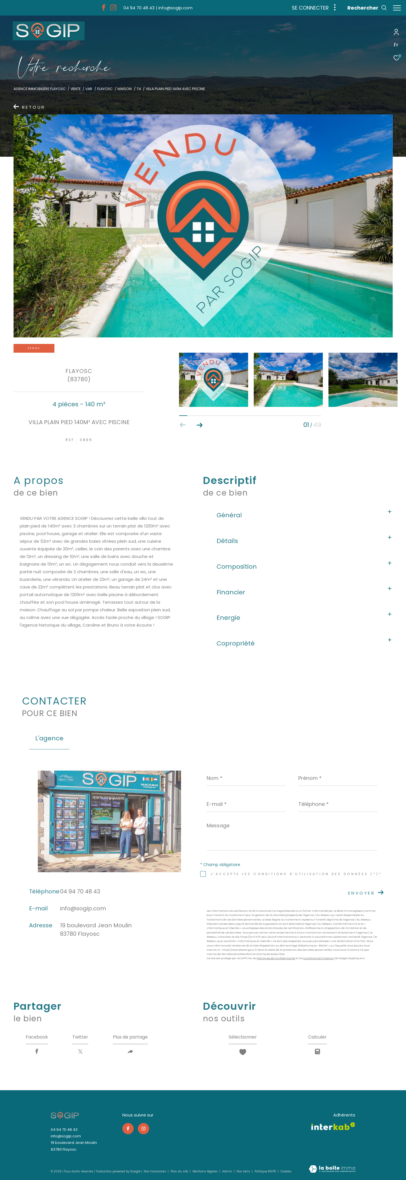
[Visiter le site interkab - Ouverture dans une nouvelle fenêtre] (333, 1126)
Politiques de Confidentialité (276, 958)
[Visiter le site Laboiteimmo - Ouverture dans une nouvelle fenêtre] (332, 1169)
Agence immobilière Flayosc (40, 88)
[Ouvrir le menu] (397, 8)
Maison (125, 88)
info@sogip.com (83, 908)
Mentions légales (206, 1171)
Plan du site (180, 1171)
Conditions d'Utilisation (318, 958)
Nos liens (244, 1171)
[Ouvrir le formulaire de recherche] (364, 8)
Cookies (286, 1171)
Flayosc (105, 88)
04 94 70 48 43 (80, 891)
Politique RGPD (265, 1171)
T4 (139, 88)
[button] (200, 425)
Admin (227, 1171)
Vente (75, 88)
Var (88, 88)
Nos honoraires (155, 1171)
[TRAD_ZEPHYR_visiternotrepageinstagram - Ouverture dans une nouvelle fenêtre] (112, 9)
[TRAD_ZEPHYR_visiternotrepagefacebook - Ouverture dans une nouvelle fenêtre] (101, 9)
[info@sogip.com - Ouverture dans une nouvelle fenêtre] (172, 8)
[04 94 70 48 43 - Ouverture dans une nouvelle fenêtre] (137, 8)
